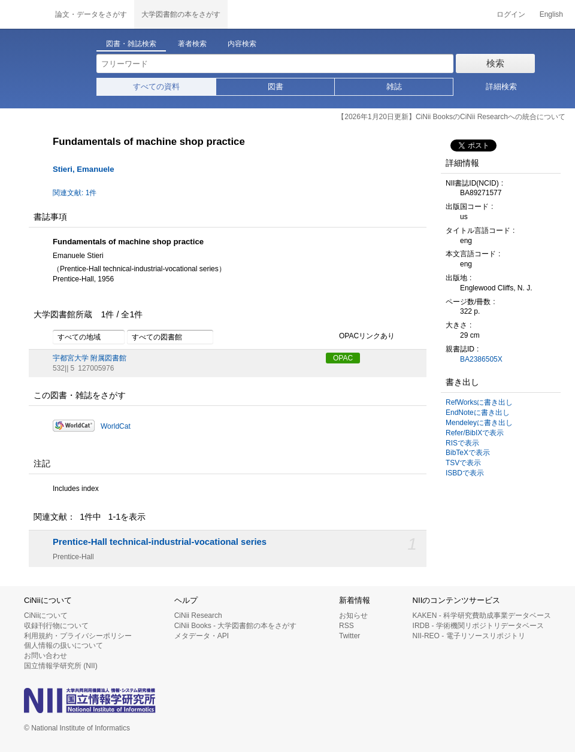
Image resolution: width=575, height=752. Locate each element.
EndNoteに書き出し (478, 412)
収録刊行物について (56, 625)
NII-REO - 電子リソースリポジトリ (469, 636)
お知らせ (353, 615)
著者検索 (192, 44)
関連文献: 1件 (74, 193)
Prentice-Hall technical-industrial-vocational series (160, 542)
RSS (346, 625)
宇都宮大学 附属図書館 (89, 358)
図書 (275, 86)
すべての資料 (156, 86)
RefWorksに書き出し (479, 402)
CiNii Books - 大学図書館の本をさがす (235, 625)
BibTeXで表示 (468, 452)
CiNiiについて (46, 615)
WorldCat (116, 426)
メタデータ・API (201, 636)
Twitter (349, 636)
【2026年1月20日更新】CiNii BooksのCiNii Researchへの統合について (451, 117)
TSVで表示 (463, 463)
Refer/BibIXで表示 (475, 433)
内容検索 (242, 44)
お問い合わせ (45, 655)
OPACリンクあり (360, 336)
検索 (495, 63)
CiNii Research (198, 615)
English (551, 14)
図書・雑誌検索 (131, 44)
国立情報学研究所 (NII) (61, 666)
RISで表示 (462, 443)
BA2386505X (481, 359)
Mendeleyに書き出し (479, 423)
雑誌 (394, 86)
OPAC (343, 358)
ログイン (511, 14)
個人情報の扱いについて (63, 645)
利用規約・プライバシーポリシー (78, 636)
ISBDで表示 (465, 473)
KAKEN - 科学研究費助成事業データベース (482, 615)
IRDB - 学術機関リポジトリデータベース (478, 625)
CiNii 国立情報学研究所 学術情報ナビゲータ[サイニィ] (24, 14)
